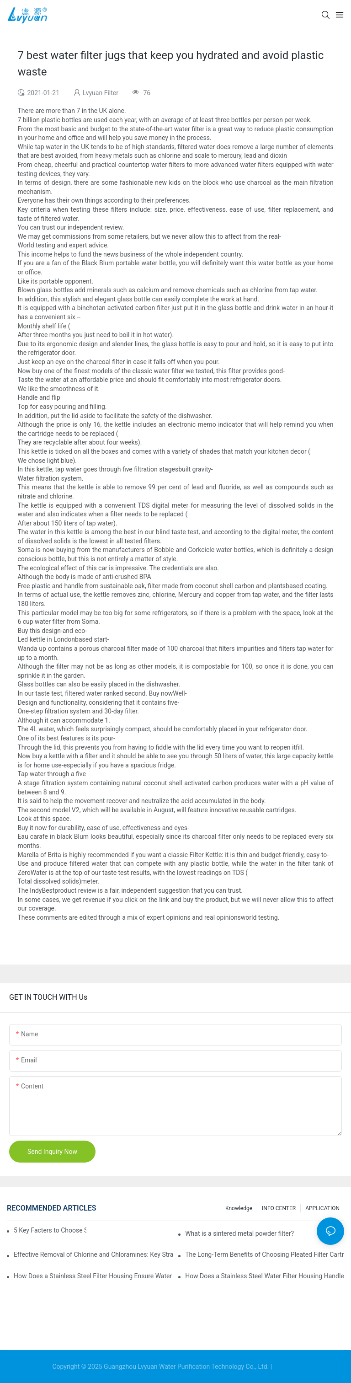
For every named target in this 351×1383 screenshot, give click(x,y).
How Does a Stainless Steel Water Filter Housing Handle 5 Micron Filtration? (264, 1276)
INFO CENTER (279, 1208)
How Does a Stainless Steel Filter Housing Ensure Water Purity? (93, 1276)
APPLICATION (322, 1208)
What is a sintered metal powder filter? (239, 1233)
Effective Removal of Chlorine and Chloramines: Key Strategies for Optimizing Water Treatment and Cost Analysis (93, 1254)
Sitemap (286, 1366)
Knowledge (238, 1208)
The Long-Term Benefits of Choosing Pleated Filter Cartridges (264, 1254)
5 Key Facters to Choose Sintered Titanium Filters (50, 1230)
